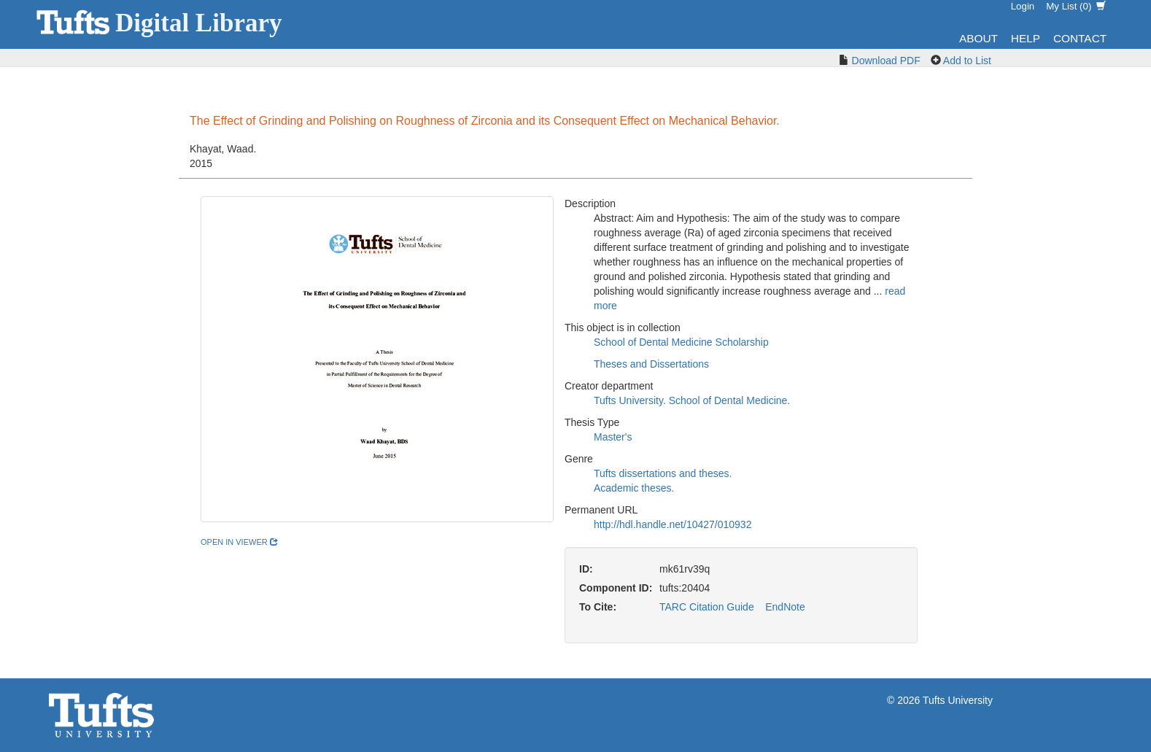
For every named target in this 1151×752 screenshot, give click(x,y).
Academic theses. (634, 488)
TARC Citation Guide (706, 607)
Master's (613, 437)
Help (1025, 38)
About (978, 38)
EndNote (785, 607)
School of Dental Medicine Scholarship (681, 342)
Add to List (967, 60)
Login (1023, 6)
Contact (1080, 38)
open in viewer (239, 542)
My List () (1076, 6)
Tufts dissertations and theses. (663, 473)
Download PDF (886, 60)
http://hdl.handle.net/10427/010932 (672, 524)
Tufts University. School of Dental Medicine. (692, 400)
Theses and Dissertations (651, 364)
